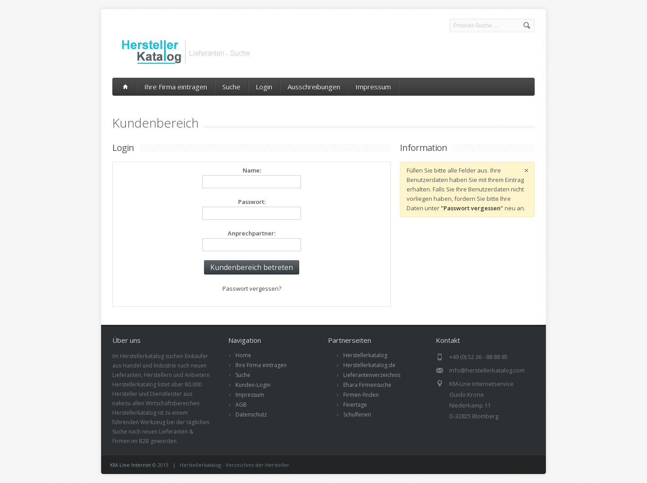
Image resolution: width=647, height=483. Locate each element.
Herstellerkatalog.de (369, 365)
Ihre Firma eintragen (175, 86)
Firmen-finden (361, 395)
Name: (252, 170)
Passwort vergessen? (251, 288)
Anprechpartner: (251, 233)
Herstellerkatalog (365, 355)
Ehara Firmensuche (367, 385)
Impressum (373, 86)
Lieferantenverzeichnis (371, 375)
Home (243, 355)
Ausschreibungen (314, 86)
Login (264, 86)
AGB (241, 404)
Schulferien (357, 414)
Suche (231, 86)
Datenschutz (251, 414)
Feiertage (355, 404)
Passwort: (252, 202)
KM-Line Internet (130, 464)
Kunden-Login (252, 385)
